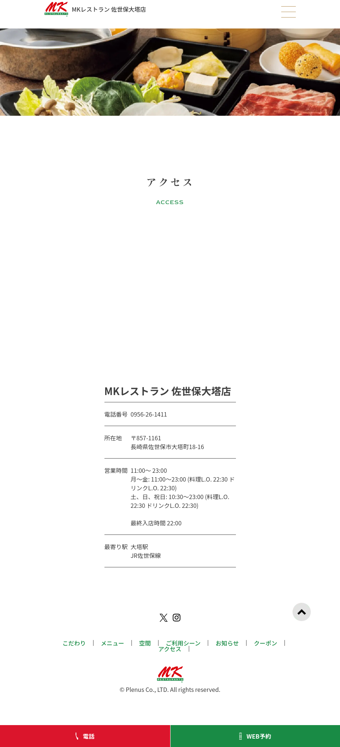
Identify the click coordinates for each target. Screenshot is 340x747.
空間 (145, 643)
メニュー (112, 643)
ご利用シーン (183, 643)
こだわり (74, 643)
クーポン (265, 643)
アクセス (169, 648)
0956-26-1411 (149, 414)
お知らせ (227, 643)
